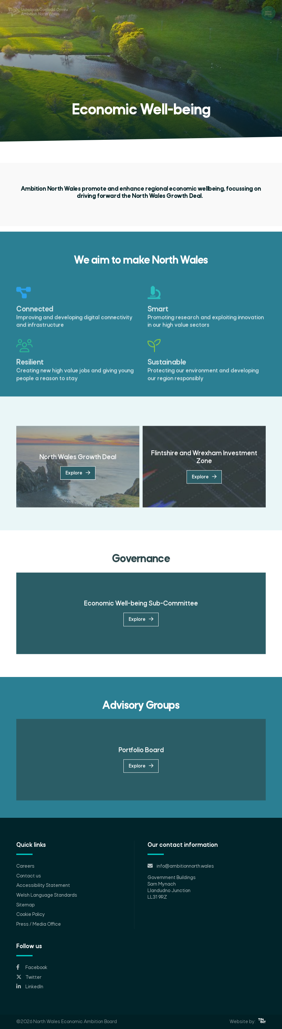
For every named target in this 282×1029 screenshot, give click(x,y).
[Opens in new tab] (141, 968)
